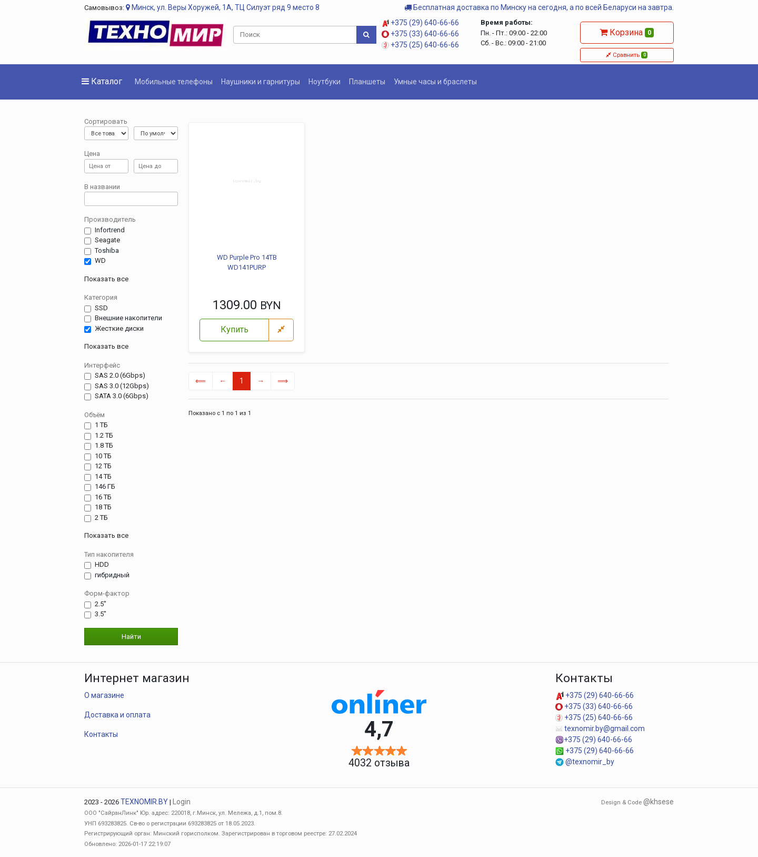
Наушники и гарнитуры (260, 81)
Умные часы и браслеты (435, 81)
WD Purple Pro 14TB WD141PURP (247, 262)
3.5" (100, 614)
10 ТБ (103, 456)
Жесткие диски (119, 328)
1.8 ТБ (104, 445)
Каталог (102, 81)
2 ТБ (101, 518)
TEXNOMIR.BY (144, 801)
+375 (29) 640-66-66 (420, 22)
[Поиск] (295, 35)
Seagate (107, 240)
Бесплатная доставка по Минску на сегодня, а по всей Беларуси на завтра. (539, 7)
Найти (131, 637)
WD (100, 261)
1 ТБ (101, 425)
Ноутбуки (324, 81)
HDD (102, 564)
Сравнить (626, 54)
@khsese (658, 801)
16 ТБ (103, 497)
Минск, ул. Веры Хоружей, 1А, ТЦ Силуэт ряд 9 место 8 (223, 7)
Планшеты (367, 81)
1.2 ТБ (104, 435)
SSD (101, 308)
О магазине (104, 695)
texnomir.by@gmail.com (600, 728)
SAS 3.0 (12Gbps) (122, 386)
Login (182, 801)
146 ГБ (105, 486)
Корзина (627, 32)
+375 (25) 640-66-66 (420, 45)
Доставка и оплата (117, 715)
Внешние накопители (128, 318)
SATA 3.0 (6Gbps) (121, 396)
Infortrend (110, 230)
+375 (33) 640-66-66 (420, 33)
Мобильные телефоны (174, 81)
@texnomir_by (584, 761)
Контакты (101, 734)
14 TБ (103, 476)
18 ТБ (103, 507)
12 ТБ (103, 466)
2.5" (100, 604)
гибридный (112, 575)
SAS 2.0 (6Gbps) (120, 375)
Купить (234, 329)
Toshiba (107, 251)
